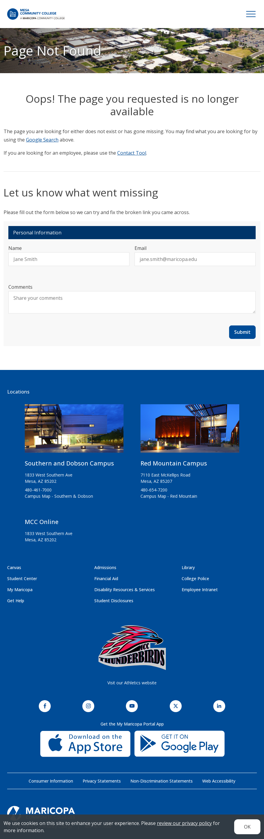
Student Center (22, 578)
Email (140, 248)
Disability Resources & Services (124, 589)
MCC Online (41, 522)
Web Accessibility (218, 781)
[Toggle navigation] (251, 14)
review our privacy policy (184, 823)
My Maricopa (20, 589)
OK (247, 826)
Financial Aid (106, 578)
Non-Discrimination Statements (161, 781)
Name (15, 248)
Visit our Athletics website (132, 683)
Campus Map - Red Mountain (169, 496)
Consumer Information (51, 781)
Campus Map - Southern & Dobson (59, 496)
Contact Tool (131, 153)
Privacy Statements (102, 781)
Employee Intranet (200, 589)
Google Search (42, 139)
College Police (195, 578)
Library (188, 567)
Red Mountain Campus (174, 463)
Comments (20, 287)
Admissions (105, 567)
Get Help (15, 600)
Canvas (14, 567)
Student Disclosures (113, 600)
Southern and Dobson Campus (69, 463)
